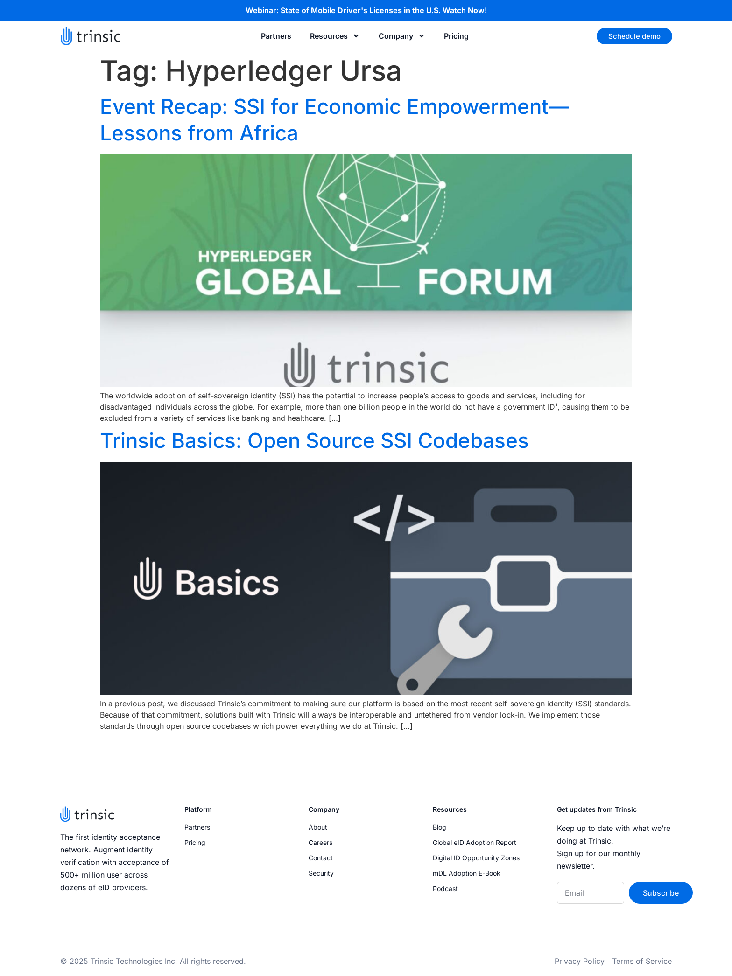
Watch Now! (465, 10)
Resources (335, 36)
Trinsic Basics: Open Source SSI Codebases (314, 440)
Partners (276, 36)
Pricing (456, 36)
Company (402, 36)
